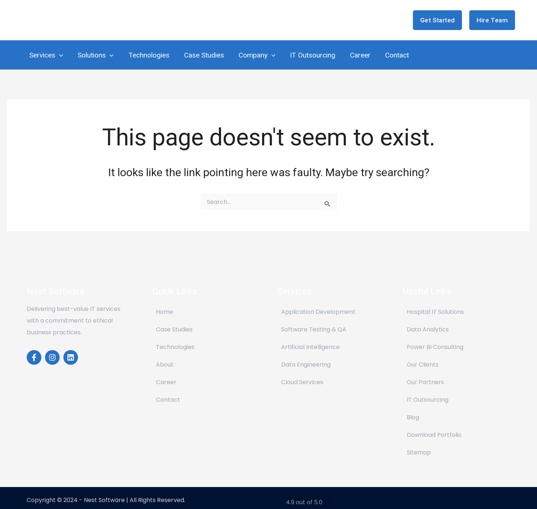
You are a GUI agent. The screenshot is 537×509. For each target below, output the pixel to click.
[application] (59, 51)
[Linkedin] (70, 350)
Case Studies (174, 322)
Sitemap (419, 445)
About (165, 357)
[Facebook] (34, 350)
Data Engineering (306, 357)
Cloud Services (302, 375)
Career (166, 375)
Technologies (175, 339)
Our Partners (425, 375)
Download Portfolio (434, 427)
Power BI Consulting (435, 339)
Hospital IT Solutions (435, 304)
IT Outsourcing (427, 392)
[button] (437, 20)
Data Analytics (428, 322)
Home (164, 304)
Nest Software (69, 20)
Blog (413, 410)
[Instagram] (52, 350)
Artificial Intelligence (310, 339)
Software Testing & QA (313, 322)
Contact (168, 392)
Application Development (318, 304)
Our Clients (423, 357)
